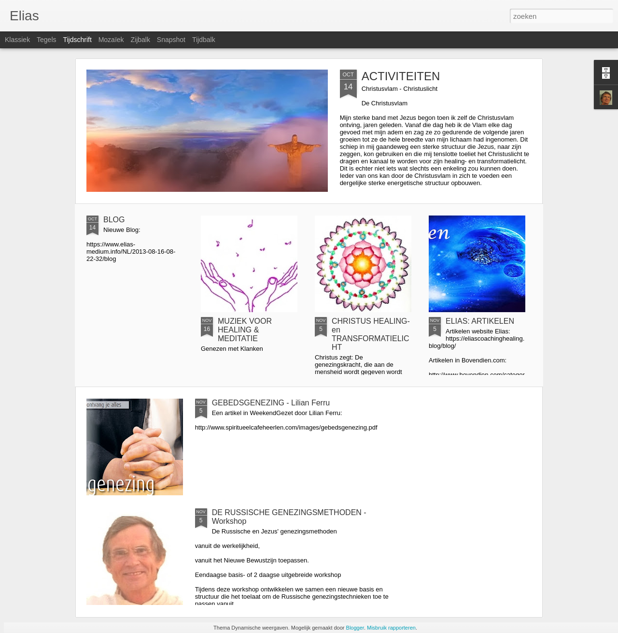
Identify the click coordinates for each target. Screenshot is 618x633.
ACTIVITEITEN (401, 76)
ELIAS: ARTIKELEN (480, 321)
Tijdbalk (203, 39)
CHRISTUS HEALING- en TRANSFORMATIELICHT (371, 334)
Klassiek (17, 39)
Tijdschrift (77, 39)
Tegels (46, 39)
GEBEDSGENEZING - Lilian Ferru (271, 403)
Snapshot (171, 39)
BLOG (114, 220)
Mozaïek (111, 39)
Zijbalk (140, 39)
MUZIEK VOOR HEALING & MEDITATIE (245, 330)
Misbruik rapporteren (391, 628)
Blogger (355, 628)
